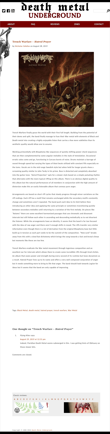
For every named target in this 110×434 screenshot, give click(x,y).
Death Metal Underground (42, 430)
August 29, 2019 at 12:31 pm (33, 339)
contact (99, 24)
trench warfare (60, 310)
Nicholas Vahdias (22, 46)
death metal (34, 310)
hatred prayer (47, 310)
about (11, 24)
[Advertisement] (57, 34)
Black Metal (22, 310)
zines (77, 24)
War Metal (72, 310)
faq (33, 24)
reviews (55, 24)
